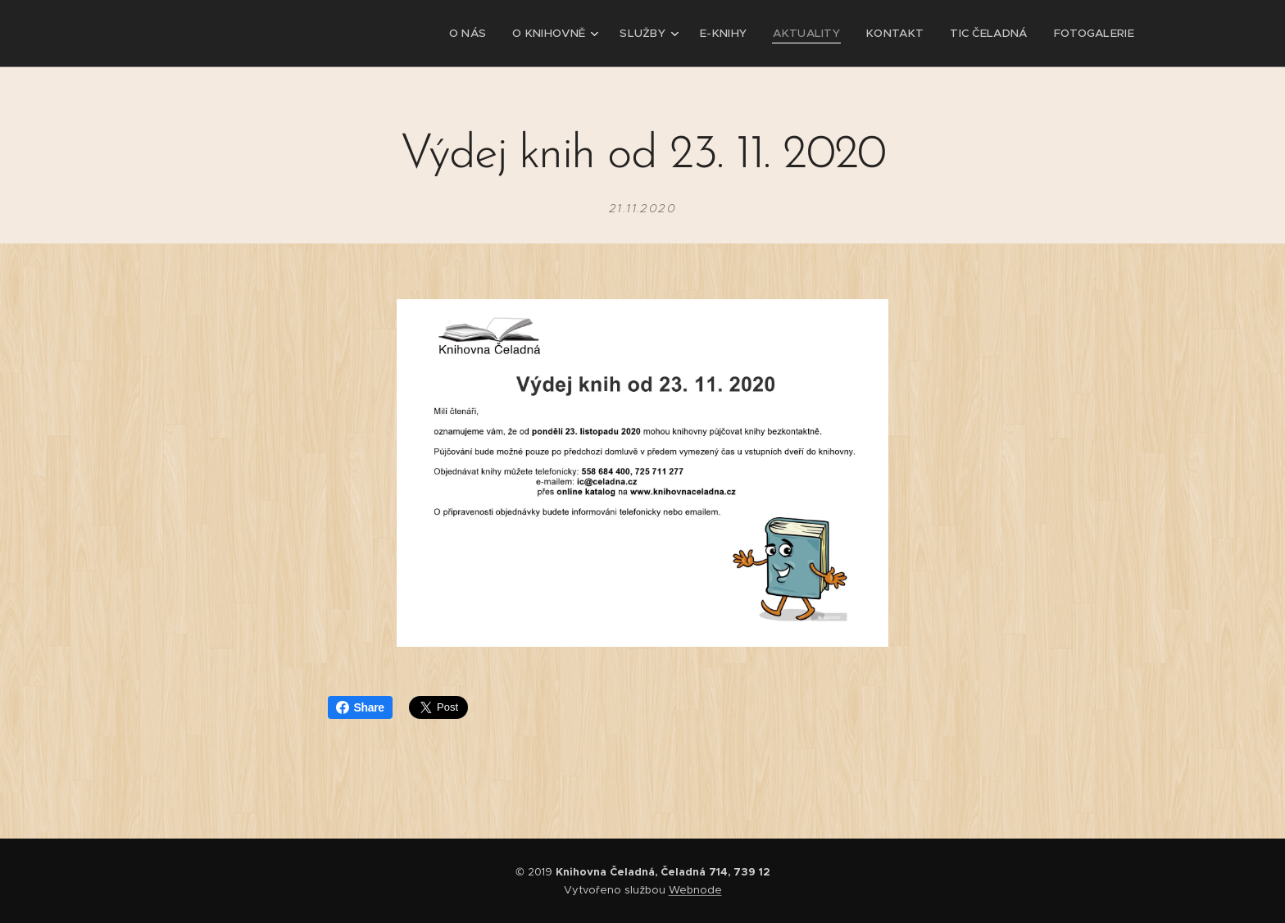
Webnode (695, 890)
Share (360, 707)
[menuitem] (493, 33)
